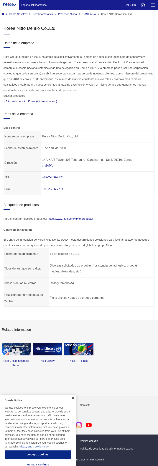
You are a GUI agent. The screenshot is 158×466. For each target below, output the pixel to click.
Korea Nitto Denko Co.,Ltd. (116, 14)
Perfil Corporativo (43, 14)
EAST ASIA (89, 14)
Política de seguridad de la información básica (106, 448)
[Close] (73, 405)
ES (134, 5)
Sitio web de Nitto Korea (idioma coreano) (31, 101)
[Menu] (153, 5)
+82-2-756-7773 (52, 177)
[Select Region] (143, 5)
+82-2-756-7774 (52, 189)
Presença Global (67, 14)
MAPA (49, 165)
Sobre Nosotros (18, 14)
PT (127, 5)
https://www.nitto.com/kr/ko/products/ (70, 218)
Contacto (85, 405)
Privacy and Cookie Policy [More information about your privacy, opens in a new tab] (34, 454)
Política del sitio (89, 441)
